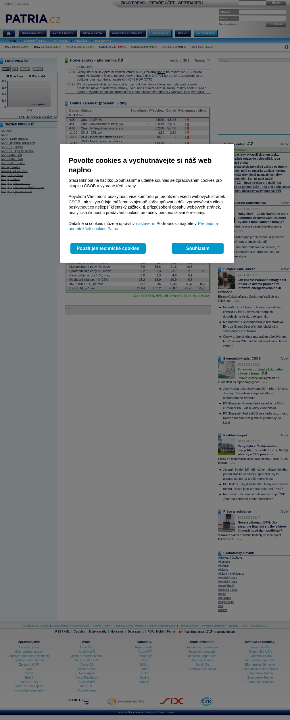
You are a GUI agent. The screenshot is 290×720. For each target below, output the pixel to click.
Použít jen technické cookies (108, 248)
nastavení (145, 223)
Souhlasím (198, 248)
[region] (147, 203)
